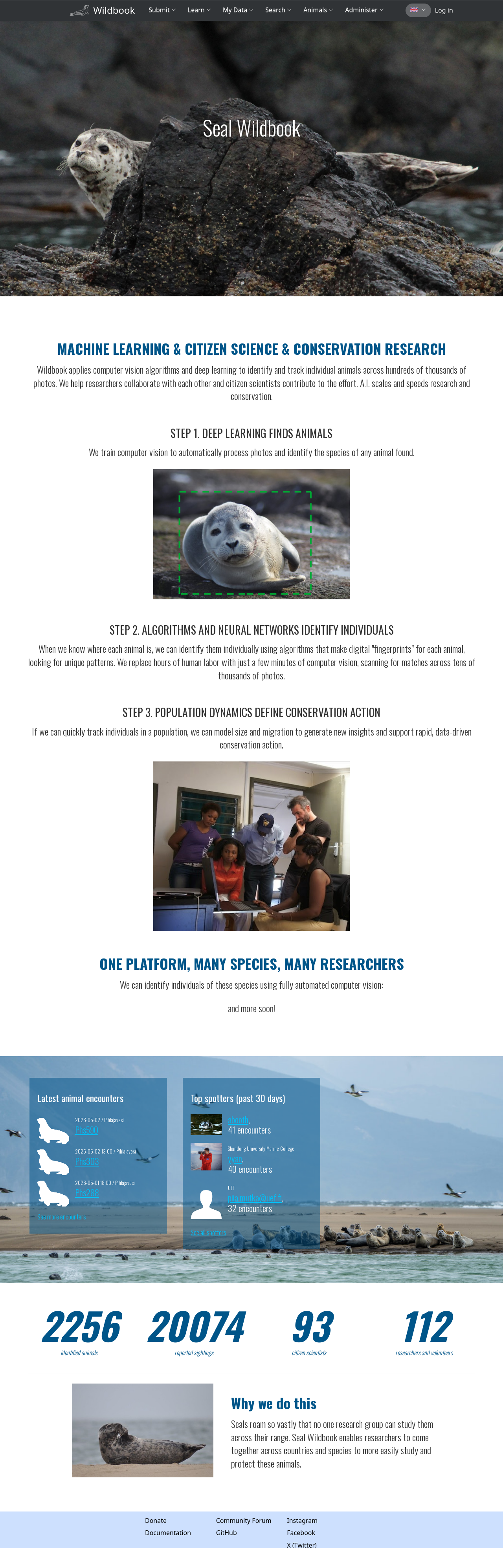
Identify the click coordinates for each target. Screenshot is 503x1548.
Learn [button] (199, 9)
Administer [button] (364, 9)
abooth (238, 1119)
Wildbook (114, 10)
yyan (235, 1158)
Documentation (168, 1532)
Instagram (302, 1520)
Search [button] (278, 9)
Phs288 (87, 1192)
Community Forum (244, 1520)
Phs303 (87, 1160)
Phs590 (86, 1129)
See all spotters (208, 1232)
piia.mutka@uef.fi (255, 1197)
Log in (444, 10)
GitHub (226, 1532)
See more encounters (61, 1216)
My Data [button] (238, 9)
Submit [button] (162, 9)
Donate (156, 1520)
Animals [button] (318, 9)
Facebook (301, 1532)
